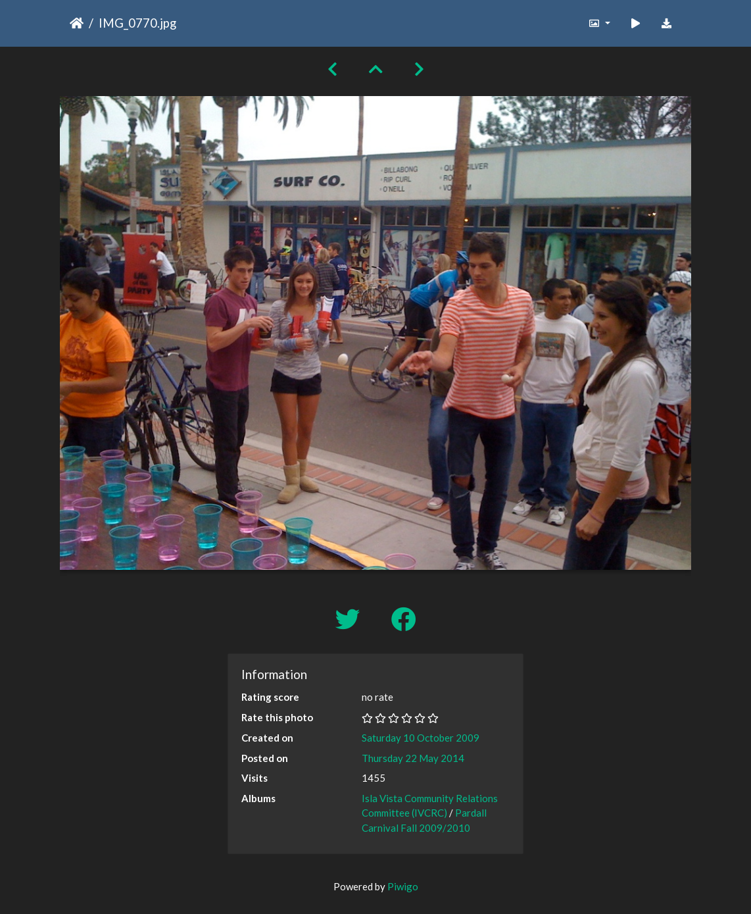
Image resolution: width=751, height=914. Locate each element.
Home (77, 23)
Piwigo (402, 886)
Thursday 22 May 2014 (413, 758)
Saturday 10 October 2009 (420, 738)
